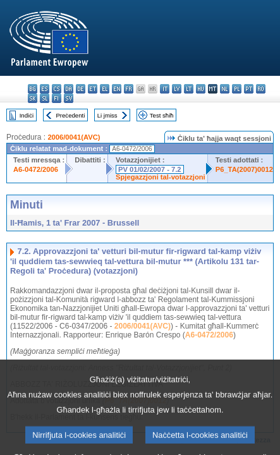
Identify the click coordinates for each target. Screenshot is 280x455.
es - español (44, 89)
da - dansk (68, 89)
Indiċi (26, 115)
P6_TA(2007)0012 (244, 169)
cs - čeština (56, 89)
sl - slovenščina (44, 98)
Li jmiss (107, 115)
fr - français (128, 89)
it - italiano (164, 89)
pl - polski (236, 89)
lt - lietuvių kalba (188, 89)
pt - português (248, 89)
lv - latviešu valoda (176, 89)
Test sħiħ (162, 115)
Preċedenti (70, 115)
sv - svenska (68, 98)
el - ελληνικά (104, 89)
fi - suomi (56, 98)
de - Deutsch (80, 89)
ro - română (260, 89)
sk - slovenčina (32, 98)
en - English (116, 89)
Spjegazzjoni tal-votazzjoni (160, 177)
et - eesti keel (92, 89)
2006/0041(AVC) (73, 137)
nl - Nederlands (224, 89)
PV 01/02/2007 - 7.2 (149, 169)
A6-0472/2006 (35, 169)
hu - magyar (200, 89)
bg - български (32, 89)
